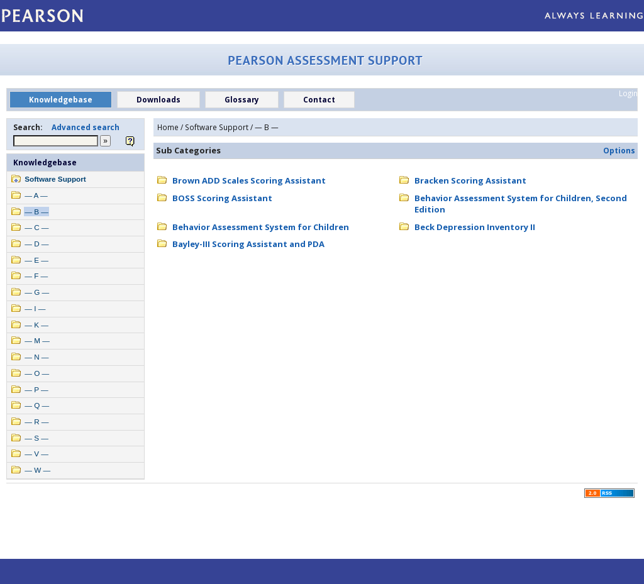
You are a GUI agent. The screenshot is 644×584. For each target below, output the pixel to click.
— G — (37, 292)
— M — (37, 340)
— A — (36, 195)
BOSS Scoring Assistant (222, 198)
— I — (35, 308)
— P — (36, 389)
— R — (36, 421)
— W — (37, 470)
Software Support (55, 179)
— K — (36, 325)
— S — (36, 438)
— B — (36, 211)
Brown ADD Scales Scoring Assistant (249, 180)
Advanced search (85, 127)
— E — (36, 260)
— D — (36, 244)
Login (628, 93)
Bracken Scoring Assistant (470, 180)
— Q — (37, 405)
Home (168, 127)
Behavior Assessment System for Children (260, 227)
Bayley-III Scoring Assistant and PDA (248, 244)
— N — (36, 357)
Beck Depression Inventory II (474, 227)
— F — (36, 276)
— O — (37, 373)
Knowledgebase (45, 162)
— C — (36, 227)
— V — (36, 453)
